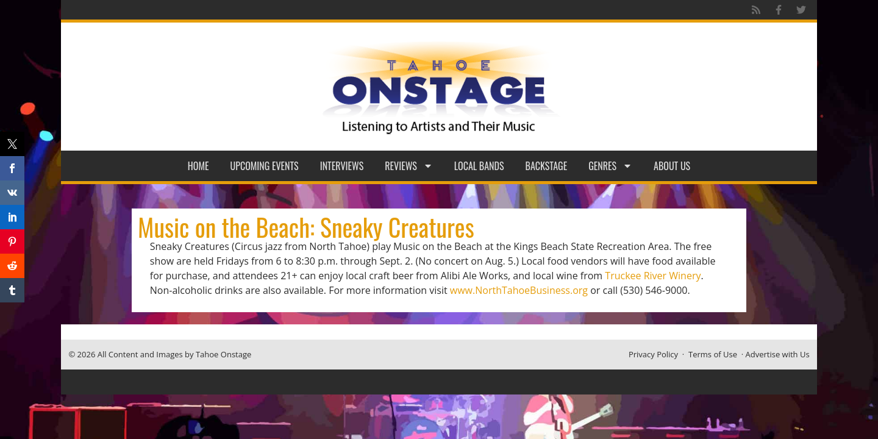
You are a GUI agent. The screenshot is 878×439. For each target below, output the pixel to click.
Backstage (547, 166)
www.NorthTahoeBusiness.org (519, 290)
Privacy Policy (653, 354)
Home (198, 166)
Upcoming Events (264, 166)
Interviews (342, 166)
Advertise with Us (778, 354)
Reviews (409, 166)
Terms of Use (712, 354)
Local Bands (479, 166)
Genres (610, 166)
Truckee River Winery (653, 275)
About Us (672, 166)
